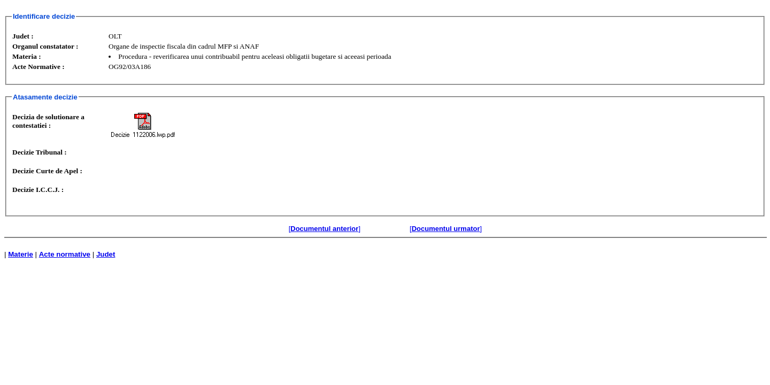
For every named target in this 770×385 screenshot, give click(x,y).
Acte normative (64, 254)
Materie (20, 254)
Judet (106, 254)
